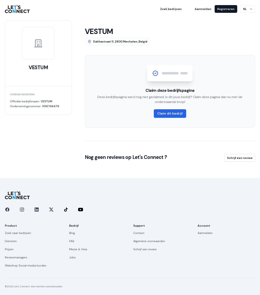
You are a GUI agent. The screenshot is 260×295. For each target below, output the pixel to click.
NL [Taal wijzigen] (245, 9)
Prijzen (9, 249)
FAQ (71, 241)
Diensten (11, 241)
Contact (138, 233)
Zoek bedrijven (171, 9)
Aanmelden (203, 9)
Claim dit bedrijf (170, 113)
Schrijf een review (239, 158)
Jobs (72, 257)
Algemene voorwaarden (149, 241)
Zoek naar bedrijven (18, 233)
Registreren (226, 9)
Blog (72, 233)
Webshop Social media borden (25, 265)
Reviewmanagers (16, 257)
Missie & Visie (78, 249)
